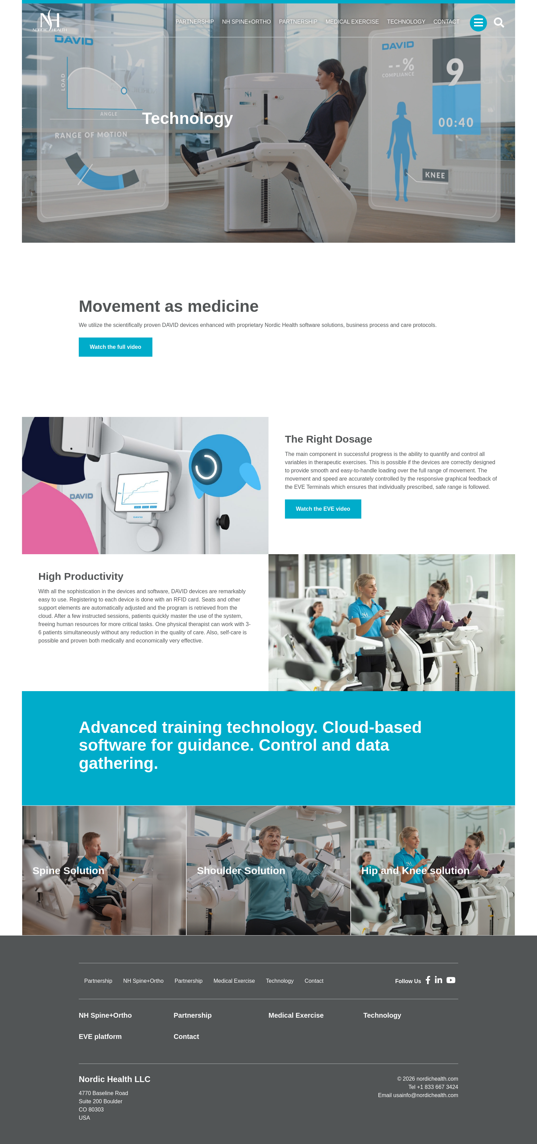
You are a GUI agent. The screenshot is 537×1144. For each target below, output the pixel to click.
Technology (406, 22)
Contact (447, 22)
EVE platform (100, 1036)
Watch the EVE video (323, 509)
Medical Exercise (352, 22)
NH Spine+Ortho (246, 22)
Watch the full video (115, 347)
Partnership (195, 22)
